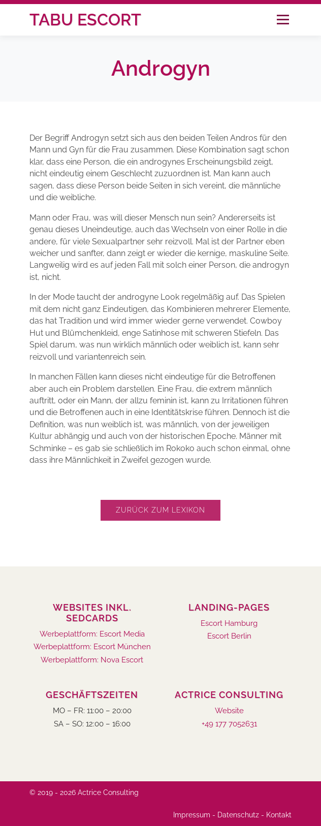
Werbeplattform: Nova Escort (92, 660)
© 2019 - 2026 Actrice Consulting (84, 792)
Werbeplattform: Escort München (92, 647)
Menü (283, 19)
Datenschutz (238, 815)
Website (229, 711)
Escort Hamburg (229, 623)
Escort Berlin (229, 636)
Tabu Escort (85, 19)
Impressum (191, 815)
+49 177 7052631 (229, 724)
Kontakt (279, 815)
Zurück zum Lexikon (160, 510)
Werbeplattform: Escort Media (92, 634)
